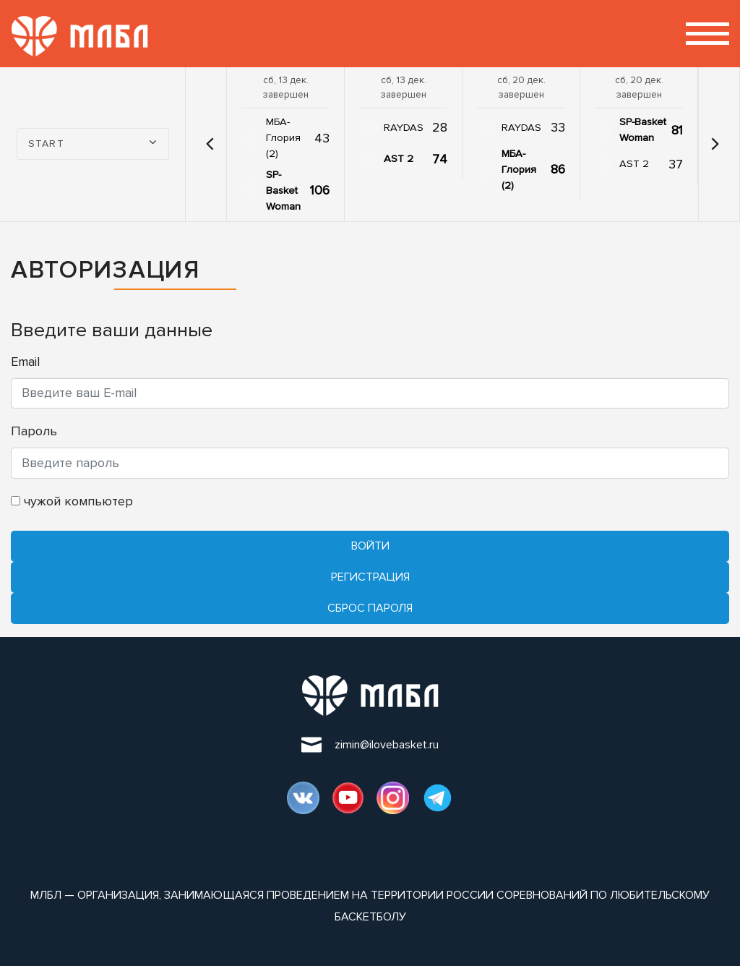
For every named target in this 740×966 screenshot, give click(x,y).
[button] (210, 144)
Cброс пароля (370, 608)
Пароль (34, 431)
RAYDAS (403, 127)
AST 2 (398, 159)
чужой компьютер (72, 501)
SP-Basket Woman (283, 190)
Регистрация (370, 577)
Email (25, 361)
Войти (370, 546)
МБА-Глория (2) (283, 138)
